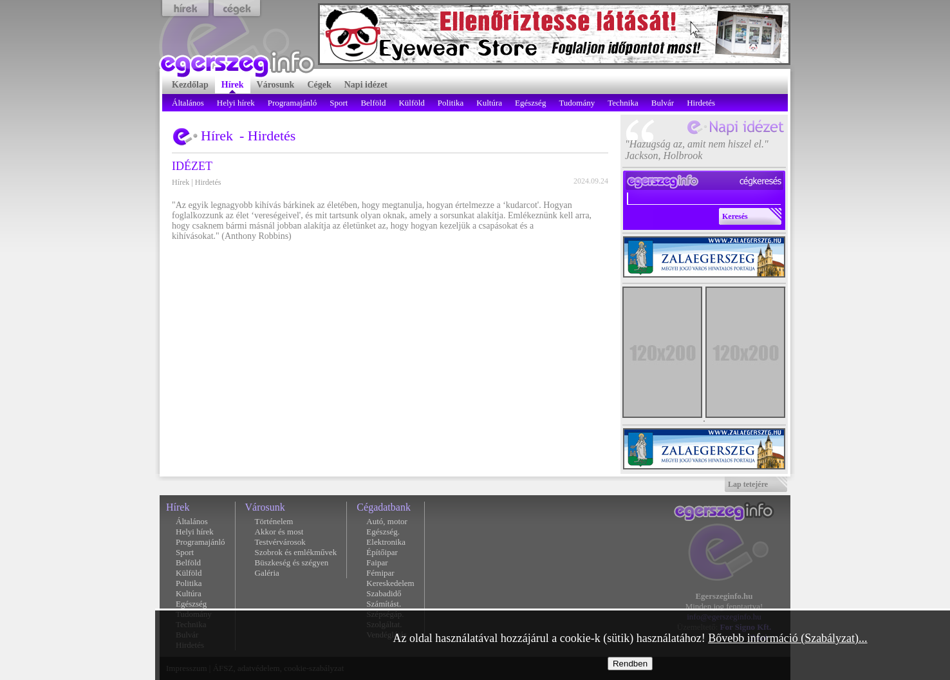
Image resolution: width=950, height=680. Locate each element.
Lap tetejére (748, 484)
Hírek (180, 182)
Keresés (735, 216)
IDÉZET (192, 166)
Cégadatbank (384, 507)
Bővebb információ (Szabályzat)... (787, 638)
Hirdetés (208, 182)
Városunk (265, 507)
